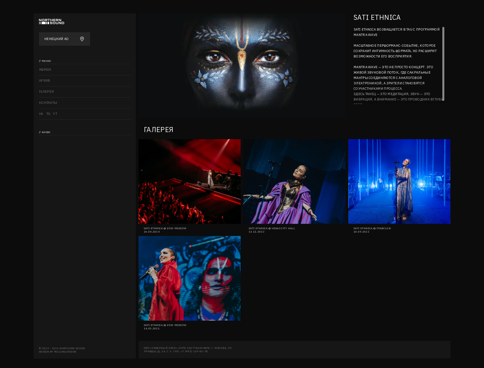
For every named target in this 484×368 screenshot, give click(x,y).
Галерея (46, 91)
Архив (44, 80)
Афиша (45, 69)
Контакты (48, 102)
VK (41, 114)
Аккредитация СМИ (56, 163)
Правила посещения (58, 185)
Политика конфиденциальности (69, 174)
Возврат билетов (55, 152)
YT (55, 114)
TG (48, 114)
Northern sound (54, 140)
